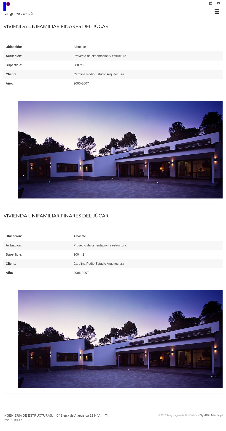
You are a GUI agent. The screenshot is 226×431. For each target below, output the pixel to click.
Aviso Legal (217, 415)
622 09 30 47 (12, 420)
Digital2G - (205, 415)
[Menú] (217, 11)
